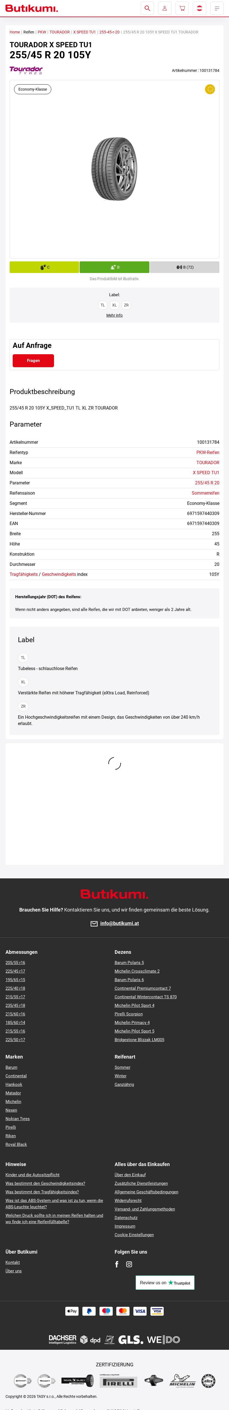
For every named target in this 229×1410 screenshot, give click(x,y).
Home (15, 32)
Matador (13, 1093)
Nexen (11, 1110)
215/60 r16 (15, 1014)
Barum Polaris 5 (129, 962)
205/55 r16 (15, 962)
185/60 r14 (15, 1022)
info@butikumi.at (119, 923)
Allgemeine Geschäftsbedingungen (146, 1192)
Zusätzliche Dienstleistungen (141, 1183)
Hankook (14, 1084)
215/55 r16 (15, 1031)
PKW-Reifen (207, 452)
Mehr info (114, 315)
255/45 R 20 (207, 482)
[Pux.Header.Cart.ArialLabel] (182, 8)
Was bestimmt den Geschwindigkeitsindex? (45, 1183)
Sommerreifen (205, 493)
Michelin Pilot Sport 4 (134, 1005)
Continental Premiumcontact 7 (143, 988)
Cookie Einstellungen (134, 1234)
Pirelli (11, 1127)
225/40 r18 (15, 988)
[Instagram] (129, 1264)
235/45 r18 (15, 1005)
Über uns (14, 1271)
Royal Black (16, 1144)
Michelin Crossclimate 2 (137, 971)
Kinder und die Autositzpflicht (33, 1174)
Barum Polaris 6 (129, 979)
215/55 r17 (15, 996)
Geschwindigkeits (59, 574)
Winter (120, 1075)
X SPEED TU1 (84, 32)
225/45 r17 (15, 971)
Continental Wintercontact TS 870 (146, 996)
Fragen (33, 360)
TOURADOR (60, 32)
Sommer (122, 1067)
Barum (11, 1067)
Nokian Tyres (18, 1118)
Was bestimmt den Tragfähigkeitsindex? (42, 1192)
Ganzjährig (124, 1084)
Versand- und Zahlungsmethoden (145, 1209)
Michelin (13, 1101)
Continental (16, 1075)
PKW (42, 32)
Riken (11, 1135)
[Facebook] (117, 1264)
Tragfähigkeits (24, 574)
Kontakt (13, 1262)
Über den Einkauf (130, 1174)
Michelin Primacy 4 (132, 1022)
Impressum (125, 1226)
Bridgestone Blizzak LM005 (139, 1039)
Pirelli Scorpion (129, 1014)
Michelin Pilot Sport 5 (134, 1031)
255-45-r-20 (109, 32)
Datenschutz (126, 1217)
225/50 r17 (15, 1039)
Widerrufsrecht (128, 1200)
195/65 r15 (15, 979)
